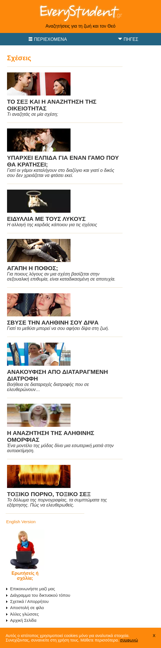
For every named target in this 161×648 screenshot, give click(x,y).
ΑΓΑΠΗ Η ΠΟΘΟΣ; (32, 268)
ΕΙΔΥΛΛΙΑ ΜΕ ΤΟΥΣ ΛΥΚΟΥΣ (46, 219)
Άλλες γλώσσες (24, 614)
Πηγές (131, 39)
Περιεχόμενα (50, 39)
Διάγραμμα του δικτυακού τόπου (40, 595)
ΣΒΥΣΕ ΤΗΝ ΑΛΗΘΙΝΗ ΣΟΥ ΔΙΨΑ (53, 322)
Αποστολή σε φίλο (27, 607)
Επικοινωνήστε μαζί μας (32, 588)
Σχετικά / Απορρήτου (29, 601)
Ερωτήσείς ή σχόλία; (25, 576)
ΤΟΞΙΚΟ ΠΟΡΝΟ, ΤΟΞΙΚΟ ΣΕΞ (49, 494)
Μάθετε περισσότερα (99, 640)
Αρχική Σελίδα (23, 620)
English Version (21, 521)
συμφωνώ (129, 640)
